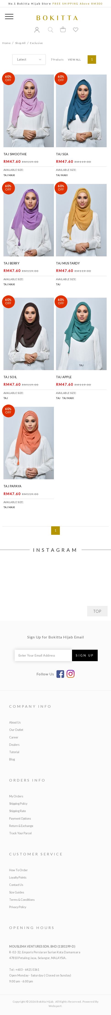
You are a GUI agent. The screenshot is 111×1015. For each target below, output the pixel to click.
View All (74, 59)
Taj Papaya (12, 486)
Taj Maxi (9, 175)
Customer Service (36, 854)
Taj (58, 284)
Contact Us (16, 885)
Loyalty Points (17, 877)
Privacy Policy (17, 907)
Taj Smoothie (15, 154)
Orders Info (27, 780)
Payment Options (20, 818)
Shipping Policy (18, 803)
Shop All (20, 43)
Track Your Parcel (20, 833)
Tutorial (14, 752)
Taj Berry (11, 263)
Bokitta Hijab (44, 1001)
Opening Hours (32, 927)
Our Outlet (16, 730)
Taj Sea (62, 154)
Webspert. (56, 1006)
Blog (12, 759)
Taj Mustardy (68, 263)
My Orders (16, 796)
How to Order (18, 870)
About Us (15, 722)
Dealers (14, 744)
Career (13, 737)
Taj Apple (64, 377)
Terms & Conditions (22, 899)
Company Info (30, 706)
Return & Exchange (21, 826)
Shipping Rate (17, 811)
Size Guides (16, 892)
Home (6, 43)
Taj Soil (10, 377)
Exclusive (36, 43)
